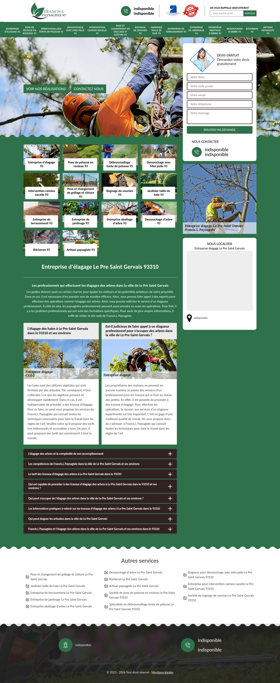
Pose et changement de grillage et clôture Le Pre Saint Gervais (61, 576)
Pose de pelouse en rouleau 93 (29, 30)
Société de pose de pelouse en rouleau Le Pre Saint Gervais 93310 (142, 595)
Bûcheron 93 (252, 30)
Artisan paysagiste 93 (268, 30)
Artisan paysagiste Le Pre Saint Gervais (134, 586)
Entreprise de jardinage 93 (196, 30)
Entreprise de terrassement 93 (176, 30)
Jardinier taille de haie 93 (156, 30)
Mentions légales (162, 672)
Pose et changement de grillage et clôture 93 (120, 30)
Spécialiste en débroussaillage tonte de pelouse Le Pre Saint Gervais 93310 (141, 606)
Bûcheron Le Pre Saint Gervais (128, 579)
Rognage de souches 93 (140, 30)
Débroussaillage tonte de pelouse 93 (51, 30)
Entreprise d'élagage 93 (12, 30)
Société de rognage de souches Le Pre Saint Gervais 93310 (221, 598)
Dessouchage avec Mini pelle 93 (75, 30)
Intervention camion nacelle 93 (97, 30)
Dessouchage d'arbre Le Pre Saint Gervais (135, 572)
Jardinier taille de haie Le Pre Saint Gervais (57, 586)
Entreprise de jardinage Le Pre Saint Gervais (58, 599)
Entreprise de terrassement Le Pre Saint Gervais (61, 593)
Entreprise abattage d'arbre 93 (215, 30)
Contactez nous (89, 88)
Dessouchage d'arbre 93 (235, 30)
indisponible (144, 8)
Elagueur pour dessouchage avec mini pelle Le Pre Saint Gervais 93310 (220, 574)
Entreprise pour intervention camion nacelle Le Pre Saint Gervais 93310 (221, 586)
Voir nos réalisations (46, 88)
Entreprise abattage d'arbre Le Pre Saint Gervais (61, 606)
